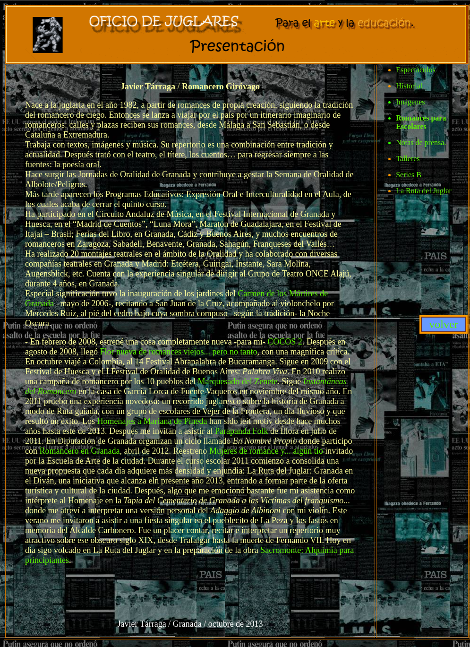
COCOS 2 (284, 341)
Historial (409, 86)
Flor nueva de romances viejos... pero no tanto (178, 351)
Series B (408, 175)
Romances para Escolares (421, 122)
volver (443, 324)
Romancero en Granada (80, 451)
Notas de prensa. (421, 142)
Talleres (407, 159)
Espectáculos (416, 70)
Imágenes (410, 102)
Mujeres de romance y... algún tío (266, 451)
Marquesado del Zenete (237, 381)
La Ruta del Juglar (424, 191)
